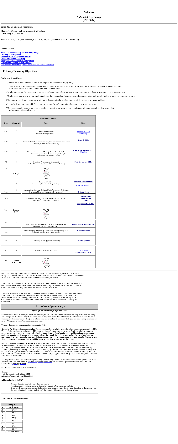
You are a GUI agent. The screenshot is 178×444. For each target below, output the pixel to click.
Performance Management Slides (86, 198)
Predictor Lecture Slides (83, 162)
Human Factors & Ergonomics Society (16, 57)
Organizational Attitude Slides (83, 224)
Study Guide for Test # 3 (83, 252)
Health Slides (83, 250)
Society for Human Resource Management (17, 61)
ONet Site (83, 152)
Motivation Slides (83, 231)
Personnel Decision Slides (83, 182)
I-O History (83, 134)
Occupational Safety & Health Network (16, 63)
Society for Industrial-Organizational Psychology (20, 52)
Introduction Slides (83, 132)
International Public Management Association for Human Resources (27, 65)
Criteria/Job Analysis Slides (83, 150)
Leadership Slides (83, 240)
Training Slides (83, 192)
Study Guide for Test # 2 (85, 204)
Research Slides (83, 140)
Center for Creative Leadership (13, 59)
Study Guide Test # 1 (83, 185)
